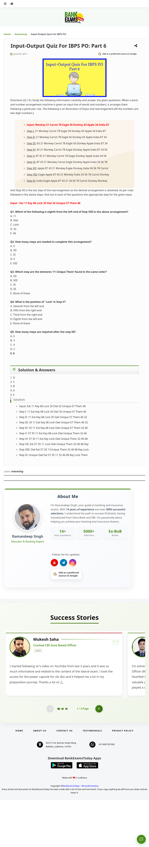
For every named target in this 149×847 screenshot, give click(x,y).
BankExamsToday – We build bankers (80, 833)
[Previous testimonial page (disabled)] (50, 756)
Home (7, 34)
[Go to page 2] (62, 756)
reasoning (17, 471)
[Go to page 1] (58, 755)
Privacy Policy (122, 777)
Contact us (65, 777)
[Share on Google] (117, 54)
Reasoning (21, 34)
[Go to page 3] (66, 756)
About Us (39, 777)
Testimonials (92, 777)
